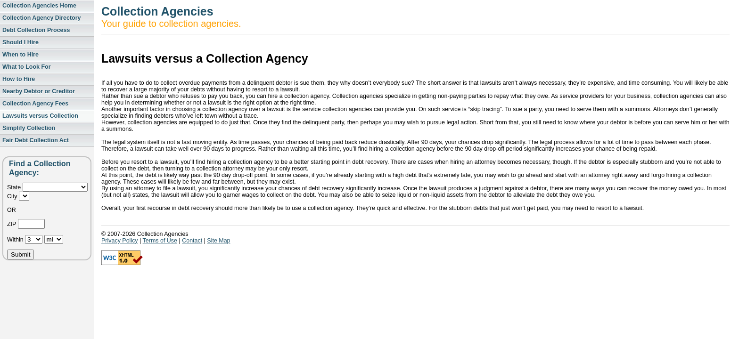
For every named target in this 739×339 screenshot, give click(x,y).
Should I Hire (20, 42)
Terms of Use (160, 240)
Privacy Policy (119, 240)
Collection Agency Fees (35, 103)
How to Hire (18, 79)
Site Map (218, 240)
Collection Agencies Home (39, 5)
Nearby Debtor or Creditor (38, 91)
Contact (192, 240)
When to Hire (20, 54)
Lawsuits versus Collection (40, 116)
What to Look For (26, 67)
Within (16, 239)
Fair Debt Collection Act (35, 140)
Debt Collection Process (36, 30)
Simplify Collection (28, 128)
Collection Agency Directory (41, 18)
